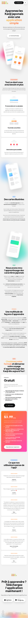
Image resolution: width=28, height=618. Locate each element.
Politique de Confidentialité (18, 613)
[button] (25, 2)
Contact (24, 613)
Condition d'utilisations (10, 613)
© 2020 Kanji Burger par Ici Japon (3, 613)
